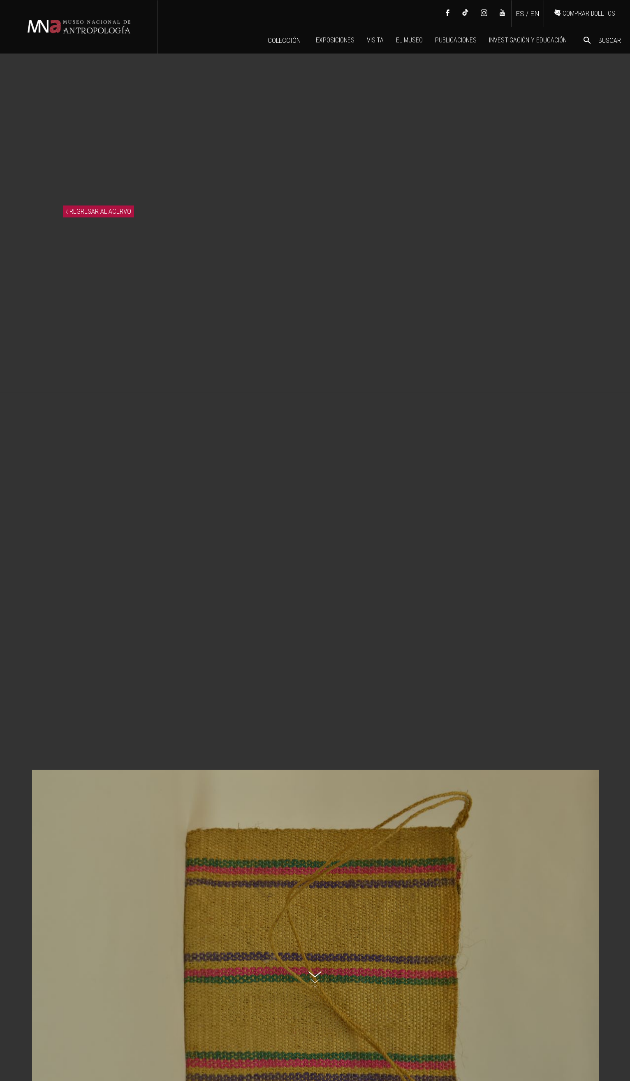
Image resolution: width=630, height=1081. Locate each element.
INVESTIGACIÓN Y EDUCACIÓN (528, 40)
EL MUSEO (409, 40)
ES (520, 13)
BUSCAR (601, 40)
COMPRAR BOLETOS (584, 13)
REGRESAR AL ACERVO (98, 211)
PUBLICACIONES (456, 40)
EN (535, 13)
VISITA (375, 40)
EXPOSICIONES (335, 40)
